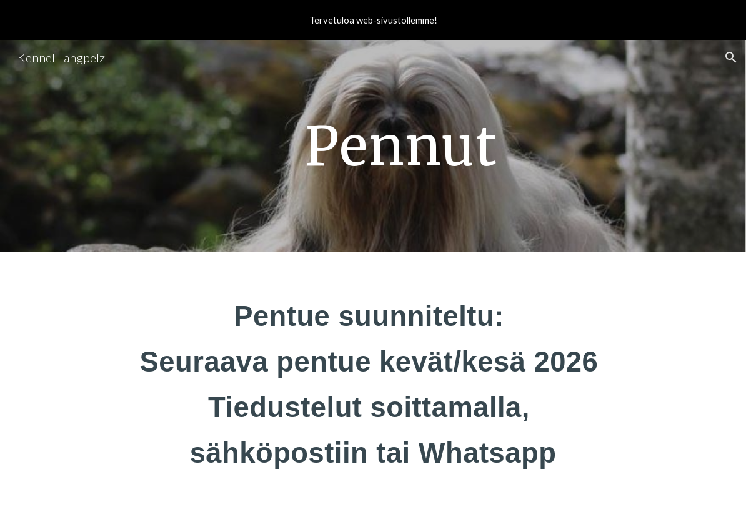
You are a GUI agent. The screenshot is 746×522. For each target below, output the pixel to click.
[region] (373, 20)
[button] (731, 57)
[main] (401, 146)
